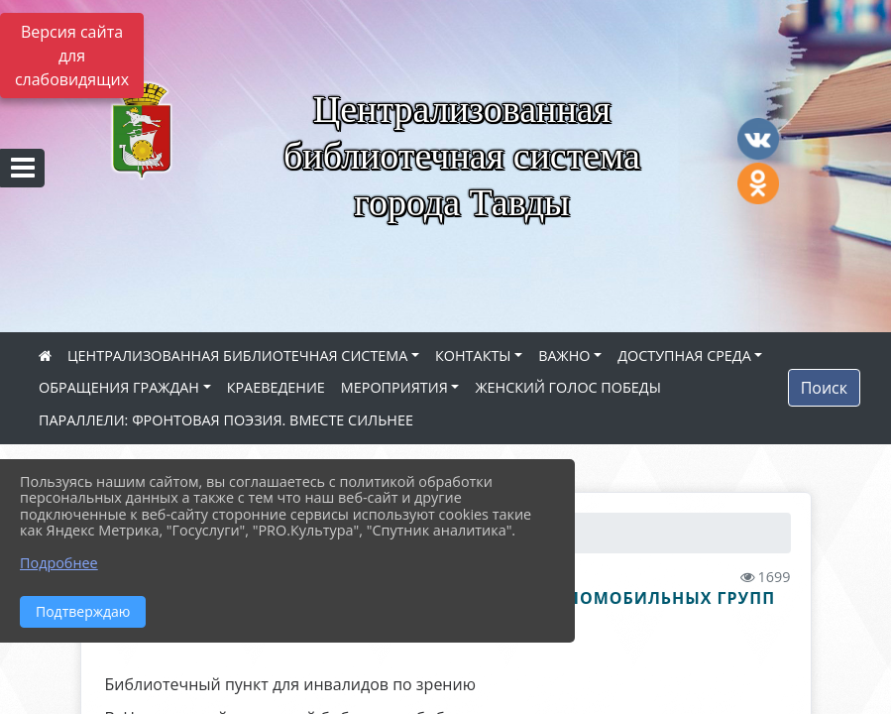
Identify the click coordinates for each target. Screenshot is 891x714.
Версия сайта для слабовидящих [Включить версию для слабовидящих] (72, 55)
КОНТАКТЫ (473, 355)
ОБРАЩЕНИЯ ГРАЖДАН (119, 387)
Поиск (824, 388)
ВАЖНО (564, 355)
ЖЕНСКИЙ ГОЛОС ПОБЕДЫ (567, 387)
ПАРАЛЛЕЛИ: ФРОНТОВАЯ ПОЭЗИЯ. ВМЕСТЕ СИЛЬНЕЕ (226, 420)
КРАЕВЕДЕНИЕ (276, 387)
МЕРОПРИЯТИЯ (394, 387)
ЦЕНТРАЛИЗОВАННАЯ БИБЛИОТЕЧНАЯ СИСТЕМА (237, 355)
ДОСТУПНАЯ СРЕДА (684, 355)
